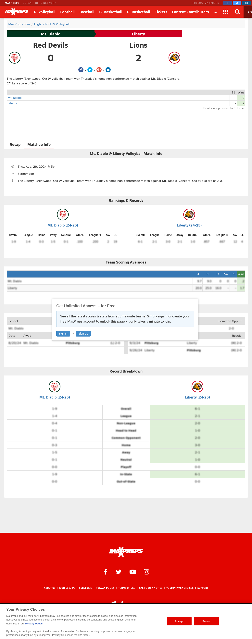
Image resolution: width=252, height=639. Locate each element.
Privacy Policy (105, 588)
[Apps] (226, 12)
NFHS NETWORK (46, 2)
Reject (206, 621)
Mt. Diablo (50, 34)
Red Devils (50, 45)
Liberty (138, 34)
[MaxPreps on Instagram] (246, 3)
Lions (138, 45)
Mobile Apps (67, 588)
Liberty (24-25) (189, 225)
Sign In (63, 333)
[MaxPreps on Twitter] (237, 3)
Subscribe (85, 588)
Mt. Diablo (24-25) (62, 225)
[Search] (238, 12)
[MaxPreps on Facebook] (227, 3)
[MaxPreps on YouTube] (133, 571)
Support (202, 588)
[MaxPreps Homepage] (126, 552)
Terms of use (126, 588)
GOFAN (27, 2)
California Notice (150, 588)
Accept (179, 621)
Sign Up (83, 333)
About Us (49, 588)
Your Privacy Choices (180, 588)
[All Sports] (215, 12)
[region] (126, 621)
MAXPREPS (12, 2)
